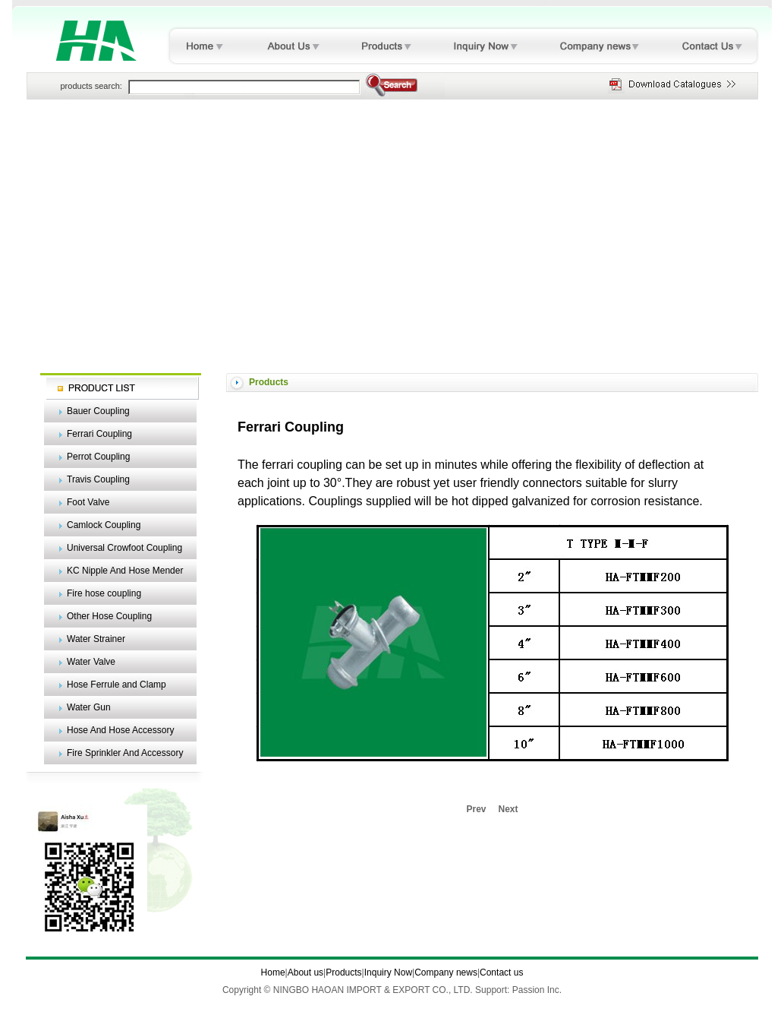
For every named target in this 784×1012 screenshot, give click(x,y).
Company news (445, 972)
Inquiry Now (388, 972)
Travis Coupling (98, 479)
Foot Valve (88, 502)
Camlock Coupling (103, 525)
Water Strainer (96, 639)
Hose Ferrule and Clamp (116, 684)
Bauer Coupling (98, 411)
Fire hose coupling (104, 593)
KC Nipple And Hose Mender (125, 570)
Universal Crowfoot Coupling (124, 547)
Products (343, 972)
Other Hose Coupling (109, 616)
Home (273, 972)
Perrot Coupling (98, 456)
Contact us (501, 972)
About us (305, 972)
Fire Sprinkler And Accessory (125, 753)
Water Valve (91, 661)
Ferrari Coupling (99, 434)
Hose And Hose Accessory (120, 730)
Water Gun (89, 707)
